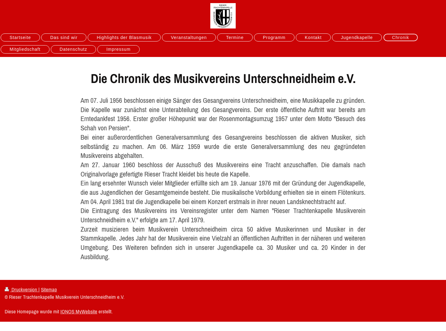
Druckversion (21, 289)
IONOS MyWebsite (78, 311)
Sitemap (49, 289)
